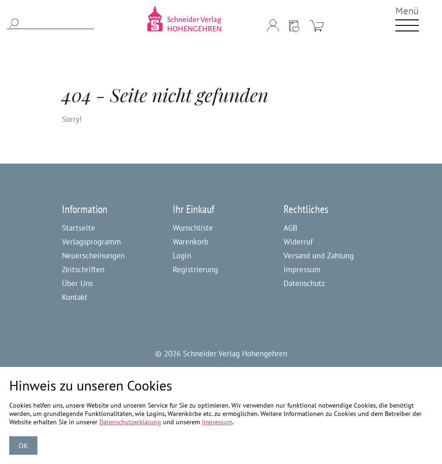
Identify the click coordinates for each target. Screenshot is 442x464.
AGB (290, 228)
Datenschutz (304, 283)
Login (182, 255)
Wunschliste (193, 228)
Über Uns (77, 283)
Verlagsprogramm (91, 242)
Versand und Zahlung (319, 255)
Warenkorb (190, 242)
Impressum (302, 269)
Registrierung (195, 269)
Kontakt (74, 297)
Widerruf (298, 242)
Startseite (78, 228)
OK (23, 445)
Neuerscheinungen (93, 255)
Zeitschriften (83, 269)
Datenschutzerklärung (130, 422)
